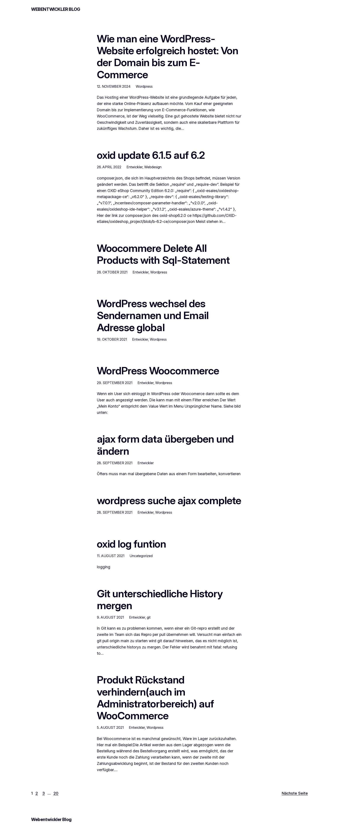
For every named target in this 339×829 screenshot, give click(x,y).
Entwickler (134, 167)
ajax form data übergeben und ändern (165, 445)
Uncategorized (141, 556)
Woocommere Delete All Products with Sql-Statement (163, 254)
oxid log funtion (131, 544)
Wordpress (144, 86)
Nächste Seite (295, 793)
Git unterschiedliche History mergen (160, 599)
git (148, 617)
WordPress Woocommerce (158, 370)
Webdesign (153, 167)
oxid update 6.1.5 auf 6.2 (151, 155)
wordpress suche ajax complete (169, 500)
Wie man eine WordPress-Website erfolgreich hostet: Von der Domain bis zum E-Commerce (167, 56)
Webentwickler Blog (55, 9)
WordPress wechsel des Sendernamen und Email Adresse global (153, 315)
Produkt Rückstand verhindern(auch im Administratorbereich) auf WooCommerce (155, 697)
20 (55, 793)
